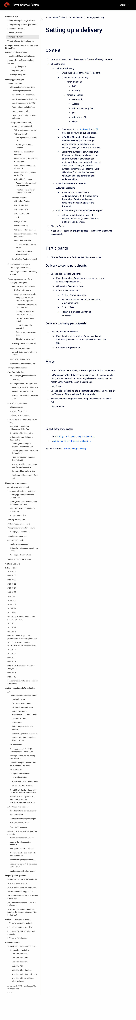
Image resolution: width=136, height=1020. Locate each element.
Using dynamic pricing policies (25, 294)
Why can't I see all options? (17, 883)
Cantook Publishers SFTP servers (17, 919)
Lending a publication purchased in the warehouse (25, 452)
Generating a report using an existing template (23, 273)
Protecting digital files (15, 372)
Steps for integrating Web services (22, 860)
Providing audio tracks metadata (24, 146)
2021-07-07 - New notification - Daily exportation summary (21, 618)
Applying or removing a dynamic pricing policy (24, 299)
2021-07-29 (11, 624)
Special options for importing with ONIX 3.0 (24, 167)
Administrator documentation (16, 52)
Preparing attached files (20, 111)
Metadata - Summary (19, 962)
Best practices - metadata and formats (21, 946)
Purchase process (16, 815)
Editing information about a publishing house (24, 549)
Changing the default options (20, 555)
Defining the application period (25, 319)
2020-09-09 (11, 592)
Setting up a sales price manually (24, 344)
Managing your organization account (21, 528)
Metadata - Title (18, 966)
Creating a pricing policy (23, 290)
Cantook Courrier (11, 17)
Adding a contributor (21, 213)
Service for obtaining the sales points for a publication (22, 682)
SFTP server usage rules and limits (20, 927)
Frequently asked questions (15, 876)
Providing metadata (19, 197)
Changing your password (16, 536)
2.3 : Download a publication (22, 707)
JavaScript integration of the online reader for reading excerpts (23, 764)
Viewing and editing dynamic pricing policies (26, 306)
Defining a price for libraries (20, 348)
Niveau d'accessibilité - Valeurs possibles (24, 252)
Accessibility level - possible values (26, 246)
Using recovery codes (18, 515)
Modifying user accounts (19, 544)
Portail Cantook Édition (25, 5)
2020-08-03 (11, 584)
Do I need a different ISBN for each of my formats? (21, 903)
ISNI (17, 217)
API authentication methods (17, 807)
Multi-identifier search (18, 411)
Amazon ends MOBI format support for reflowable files (21, 987)
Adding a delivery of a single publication (22, 21)
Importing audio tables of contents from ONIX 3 (25, 191)
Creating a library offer (18, 67)
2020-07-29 (11, 580)
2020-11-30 (11, 600)
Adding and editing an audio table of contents (26, 184)
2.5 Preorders (17, 722)
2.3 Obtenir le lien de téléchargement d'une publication (24, 713)
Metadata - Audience (19, 954)
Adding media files (21, 205)
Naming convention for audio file (26, 139)
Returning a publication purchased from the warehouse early (24, 465)
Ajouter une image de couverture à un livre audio (26, 160)
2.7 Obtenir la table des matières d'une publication (24, 738)
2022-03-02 (11, 649)
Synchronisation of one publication (25, 781)
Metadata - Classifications (21, 970)
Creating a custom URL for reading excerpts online (22, 757)
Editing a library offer (17, 71)
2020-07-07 (11, 572)
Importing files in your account (23, 95)
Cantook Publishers (12, 564)
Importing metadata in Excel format (25, 99)
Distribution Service (12, 943)
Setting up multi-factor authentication (21, 491)
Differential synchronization (22, 785)
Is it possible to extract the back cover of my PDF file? (22, 897)
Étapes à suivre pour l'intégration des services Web (23, 865)
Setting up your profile (15, 540)
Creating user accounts (16, 520)
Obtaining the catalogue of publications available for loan (23, 445)
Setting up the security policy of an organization (22, 509)
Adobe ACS (85, 129)
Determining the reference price (26, 333)
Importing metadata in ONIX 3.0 (23, 103)
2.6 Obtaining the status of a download (22, 728)
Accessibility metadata (22, 241)
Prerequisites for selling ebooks (21, 849)
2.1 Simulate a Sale (19, 699)
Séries (9, 993)
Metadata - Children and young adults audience (23, 979)
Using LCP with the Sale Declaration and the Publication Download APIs (23, 791)
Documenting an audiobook (22, 126)
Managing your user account (16, 483)
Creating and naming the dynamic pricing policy (25, 312)
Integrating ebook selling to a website (21, 871)
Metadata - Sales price (20, 958)
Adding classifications (22, 201)
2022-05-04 (11, 662)
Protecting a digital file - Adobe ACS (25, 388)
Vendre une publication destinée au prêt (25, 476)
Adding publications (14, 83)
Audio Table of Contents (23, 179)
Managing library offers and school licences (20, 61)
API (8, 692)
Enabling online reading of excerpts (23, 819)
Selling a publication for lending (23, 471)
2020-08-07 (11, 588)
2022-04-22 (11, 658)
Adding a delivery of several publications (22, 25)
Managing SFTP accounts (19, 532)
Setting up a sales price (18, 283)
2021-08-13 (11, 628)
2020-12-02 (11, 604)
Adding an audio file (21, 134)
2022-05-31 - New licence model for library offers (20, 667)
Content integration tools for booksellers (20, 688)
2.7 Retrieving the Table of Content (24, 733)
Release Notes (10, 568)
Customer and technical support (21, 838)
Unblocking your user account (18, 524)
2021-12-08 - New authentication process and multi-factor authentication (22, 644)
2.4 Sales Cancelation (20, 718)
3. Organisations (16, 745)
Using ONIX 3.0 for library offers (21, 433)
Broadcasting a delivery (16, 29)
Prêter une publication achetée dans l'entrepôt (23, 458)
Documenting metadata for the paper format (25, 235)
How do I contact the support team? (20, 892)
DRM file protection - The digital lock (23, 384)
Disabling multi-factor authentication (21, 56)
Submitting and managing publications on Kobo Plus (19, 427)
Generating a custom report (20, 268)
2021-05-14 (11, 613)
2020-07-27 (11, 576)
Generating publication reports (18, 264)
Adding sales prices (21, 209)
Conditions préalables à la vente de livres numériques (23, 854)
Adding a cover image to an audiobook (24, 153)
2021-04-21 (11, 608)
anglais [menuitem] (123, 5)
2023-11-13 (11, 677)
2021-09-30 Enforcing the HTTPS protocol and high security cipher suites (22, 637)
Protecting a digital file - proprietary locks (25, 397)
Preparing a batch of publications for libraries (24, 116)
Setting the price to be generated (24, 326)
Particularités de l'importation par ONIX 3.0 (25, 173)
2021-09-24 (11, 632)
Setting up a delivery (14, 37)
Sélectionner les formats (25, 339)
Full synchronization (19, 777)
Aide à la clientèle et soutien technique (20, 843)
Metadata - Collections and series (24, 974)
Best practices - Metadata (19, 950)
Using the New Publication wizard (24, 259)
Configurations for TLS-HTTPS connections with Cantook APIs (21, 750)
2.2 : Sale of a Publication (21, 703)
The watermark (15, 380)
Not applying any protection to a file (23, 376)
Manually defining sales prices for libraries (24, 353)
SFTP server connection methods (19, 923)
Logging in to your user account (19, 559)
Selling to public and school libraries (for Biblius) (22, 421)
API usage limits (16, 770)
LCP (96, 129)
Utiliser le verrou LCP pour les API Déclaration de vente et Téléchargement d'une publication (22, 799)
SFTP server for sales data (17, 938)
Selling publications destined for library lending (22, 438)
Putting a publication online (17, 368)
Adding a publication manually (21, 123)
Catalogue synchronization (19, 823)
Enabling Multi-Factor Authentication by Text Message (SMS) (23, 503)
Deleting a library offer (18, 75)
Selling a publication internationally (22, 363)
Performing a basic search (19, 415)
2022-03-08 (11, 654)
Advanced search (16, 407)
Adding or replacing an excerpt (25, 130)
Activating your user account (18, 487)
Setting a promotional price (20, 359)
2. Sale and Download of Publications (23, 696)
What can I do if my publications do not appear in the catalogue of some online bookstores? (22, 912)
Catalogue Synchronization (19, 774)
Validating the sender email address (20, 41)
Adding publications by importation (22, 87)
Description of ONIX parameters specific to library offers (21, 47)
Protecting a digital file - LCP (22, 392)
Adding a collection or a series (25, 230)
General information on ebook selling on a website (22, 832)
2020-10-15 (11, 596)
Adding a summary (21, 226)
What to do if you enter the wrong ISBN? (22, 887)
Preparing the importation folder (23, 107)
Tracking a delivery (14, 33)
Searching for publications (17, 403)
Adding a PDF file (20, 222)
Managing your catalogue (14, 80)
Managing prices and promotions (19, 279)
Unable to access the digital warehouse (22, 879)
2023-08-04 (11, 673)
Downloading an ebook (18, 827)
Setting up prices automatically (23, 286)
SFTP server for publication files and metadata (21, 932)
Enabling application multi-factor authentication (22, 496)
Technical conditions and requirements (22, 811)
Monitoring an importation (21, 91)
